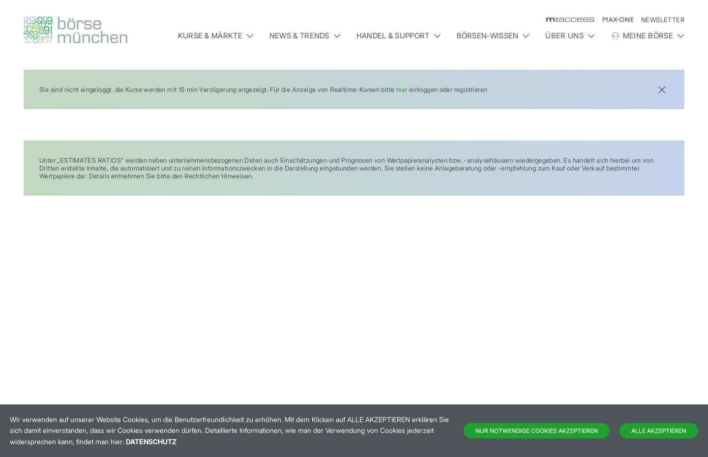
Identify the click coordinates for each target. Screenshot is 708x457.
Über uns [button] (569, 35)
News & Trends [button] (305, 35)
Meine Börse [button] (647, 36)
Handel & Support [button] (398, 35)
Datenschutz (151, 441)
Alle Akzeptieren (658, 430)
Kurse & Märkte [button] (216, 35)
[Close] (662, 89)
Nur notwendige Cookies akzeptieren (536, 430)
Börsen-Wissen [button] (493, 35)
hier (402, 89)
